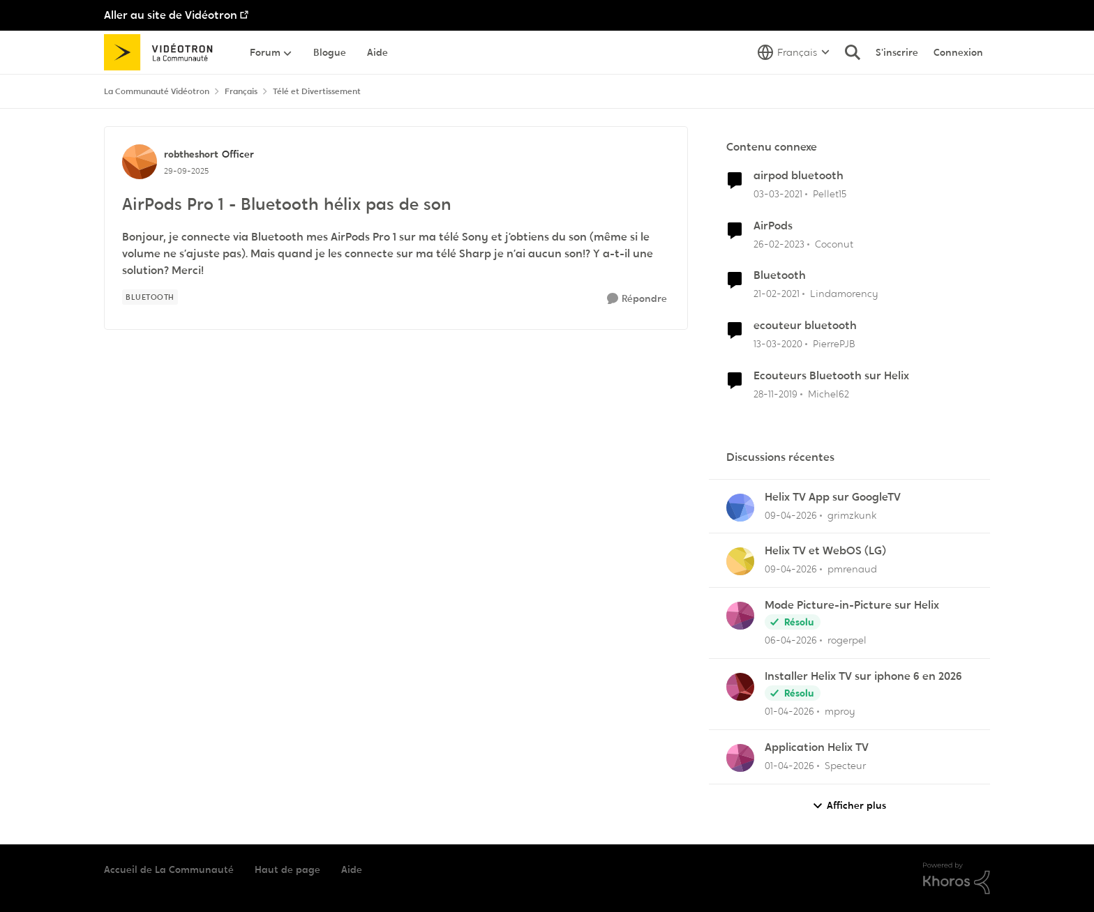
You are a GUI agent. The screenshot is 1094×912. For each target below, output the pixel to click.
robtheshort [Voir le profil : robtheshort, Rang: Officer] (191, 154)
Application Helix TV (817, 747)
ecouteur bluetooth (805, 326)
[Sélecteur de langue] (793, 52)
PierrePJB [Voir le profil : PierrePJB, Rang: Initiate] (834, 343)
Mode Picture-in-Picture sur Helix (852, 605)
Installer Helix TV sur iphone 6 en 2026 (863, 676)
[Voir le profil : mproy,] (740, 687)
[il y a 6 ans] (778, 344)
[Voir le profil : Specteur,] (740, 758)
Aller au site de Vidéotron (170, 15)
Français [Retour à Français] (241, 91)
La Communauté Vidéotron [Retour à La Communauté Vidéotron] (156, 91)
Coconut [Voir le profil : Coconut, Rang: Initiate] (834, 243)
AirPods (773, 226)
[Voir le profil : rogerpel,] (740, 616)
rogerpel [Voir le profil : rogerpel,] (847, 640)
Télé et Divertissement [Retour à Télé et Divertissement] (317, 91)
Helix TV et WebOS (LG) (825, 551)
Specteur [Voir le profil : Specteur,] (845, 765)
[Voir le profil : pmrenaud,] (740, 561)
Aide (351, 869)
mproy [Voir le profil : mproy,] (840, 711)
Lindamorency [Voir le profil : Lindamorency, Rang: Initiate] (844, 293)
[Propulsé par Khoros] (956, 878)
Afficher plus (849, 805)
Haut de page (287, 869)
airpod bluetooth (799, 176)
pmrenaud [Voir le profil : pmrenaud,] (852, 569)
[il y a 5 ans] (778, 194)
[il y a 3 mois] (791, 515)
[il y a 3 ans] (779, 243)
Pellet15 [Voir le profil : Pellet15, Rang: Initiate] (829, 194)
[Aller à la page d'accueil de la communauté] (163, 52)
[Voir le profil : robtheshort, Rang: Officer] (139, 161)
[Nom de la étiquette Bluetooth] (150, 297)
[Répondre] (637, 298)
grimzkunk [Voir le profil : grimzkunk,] (851, 514)
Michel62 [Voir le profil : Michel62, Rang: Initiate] (828, 394)
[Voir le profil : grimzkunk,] (740, 508)
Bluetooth (780, 275)
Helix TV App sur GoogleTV (833, 497)
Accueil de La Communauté (169, 869)
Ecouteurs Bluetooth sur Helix (831, 376)
